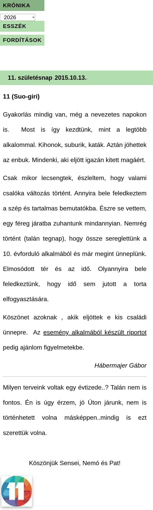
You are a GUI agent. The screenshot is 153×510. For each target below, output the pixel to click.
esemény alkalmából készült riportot (95, 332)
